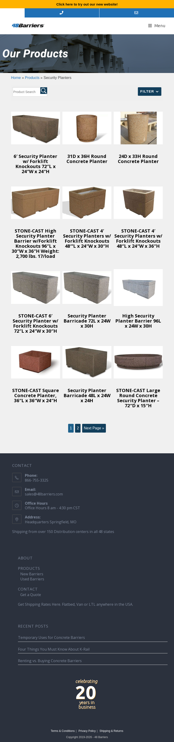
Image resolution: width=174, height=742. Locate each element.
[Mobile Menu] (156, 25)
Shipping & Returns (111, 731)
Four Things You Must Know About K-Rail (54, 649)
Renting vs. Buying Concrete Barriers (50, 660)
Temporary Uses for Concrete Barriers (51, 637)
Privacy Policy (87, 731)
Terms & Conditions (63, 731)
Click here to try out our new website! (87, 4)
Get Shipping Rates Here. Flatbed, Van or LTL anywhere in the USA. (75, 604)
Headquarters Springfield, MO (50, 521)
